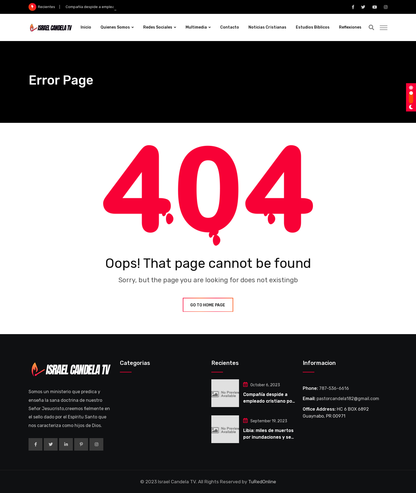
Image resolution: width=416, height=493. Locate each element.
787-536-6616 (334, 388)
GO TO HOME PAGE (208, 305)
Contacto (229, 27)
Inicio (86, 27)
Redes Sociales (157, 27)
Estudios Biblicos (313, 27)
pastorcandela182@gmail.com (348, 398)
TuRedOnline (262, 481)
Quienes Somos (115, 27)
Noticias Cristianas (267, 27)
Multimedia (196, 27)
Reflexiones (350, 27)
